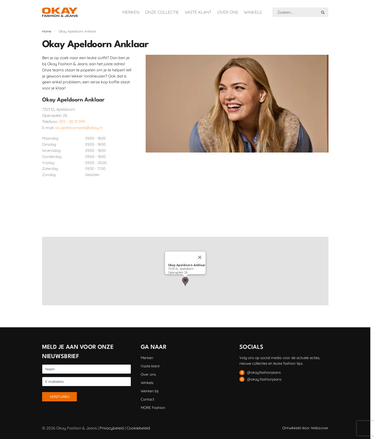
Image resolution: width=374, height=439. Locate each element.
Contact (147, 399)
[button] (185, 281)
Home (46, 31)
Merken (130, 12)
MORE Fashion (153, 407)
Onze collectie (162, 12)
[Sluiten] (200, 257)
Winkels (253, 12)
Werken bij (150, 391)
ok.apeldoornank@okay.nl (78, 127)
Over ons (227, 12)
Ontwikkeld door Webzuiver (305, 428)
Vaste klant (198, 12)
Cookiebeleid (138, 428)
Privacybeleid (112, 428)
